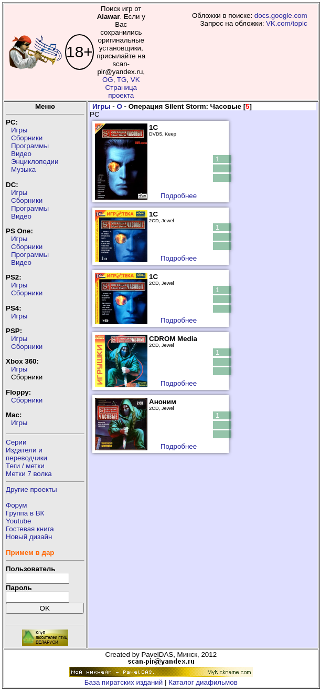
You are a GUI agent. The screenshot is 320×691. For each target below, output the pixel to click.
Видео (21, 154)
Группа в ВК (25, 513)
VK (135, 80)
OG (107, 80)
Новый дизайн (29, 537)
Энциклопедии (34, 162)
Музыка (23, 169)
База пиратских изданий (123, 682)
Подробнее (179, 196)
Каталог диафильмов (203, 682)
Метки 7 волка (29, 474)
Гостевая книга (30, 529)
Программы (30, 146)
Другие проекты (31, 489)
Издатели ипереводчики (26, 454)
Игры (19, 130)
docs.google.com (280, 15)
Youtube (18, 521)
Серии (16, 442)
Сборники (26, 138)
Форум (16, 505)
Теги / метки (25, 466)
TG (122, 80)
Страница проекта (121, 91)
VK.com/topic (286, 23)
